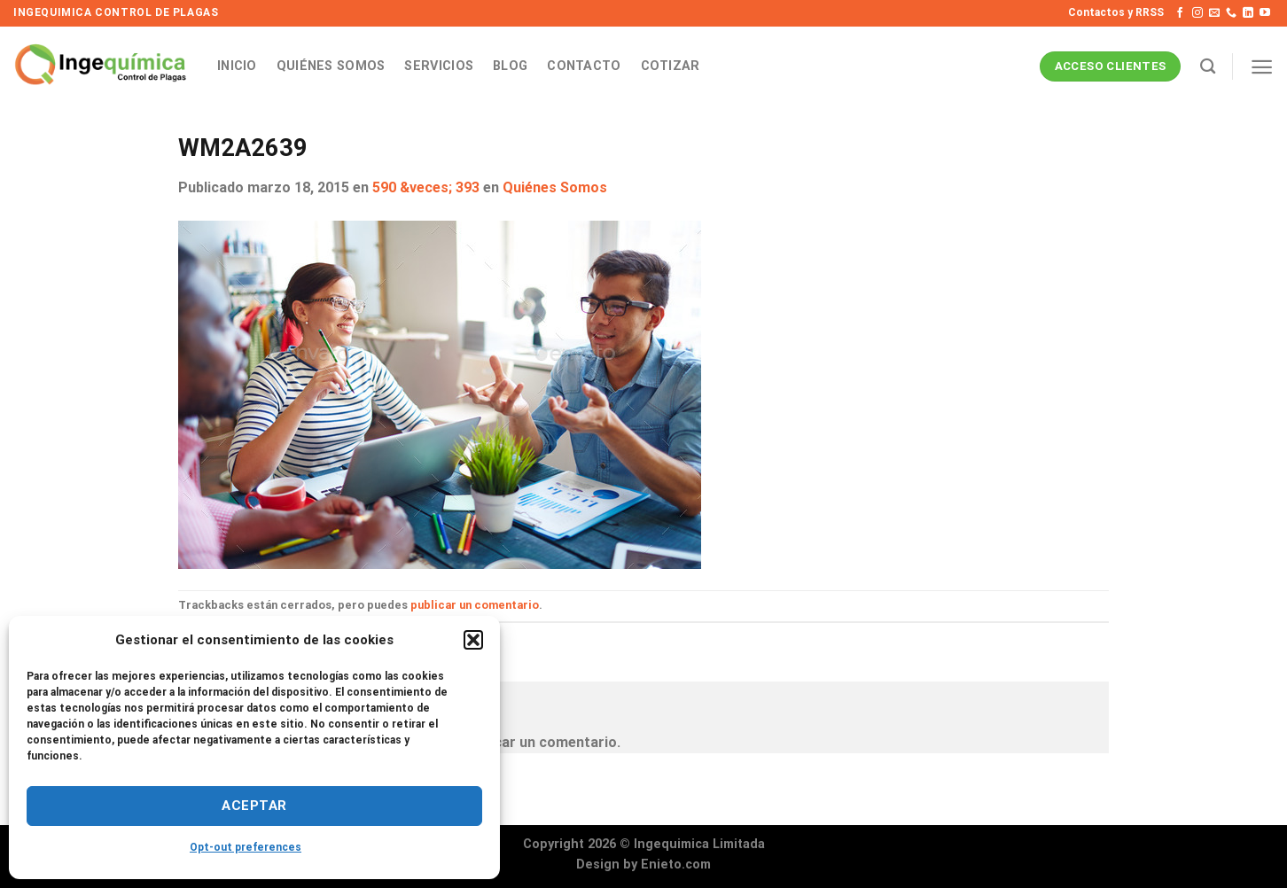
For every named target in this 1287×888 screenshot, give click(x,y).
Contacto (583, 66)
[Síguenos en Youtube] (1265, 13)
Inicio (237, 66)
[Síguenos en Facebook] (1179, 13)
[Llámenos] (1231, 13)
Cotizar (670, 66)
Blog (510, 66)
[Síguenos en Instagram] (1197, 13)
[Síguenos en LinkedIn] (1248, 13)
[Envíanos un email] (1214, 13)
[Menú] (1262, 66)
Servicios (438, 66)
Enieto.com (676, 864)
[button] (473, 640)
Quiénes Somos (331, 66)
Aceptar (254, 806)
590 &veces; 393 (426, 187)
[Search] (1207, 67)
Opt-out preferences (245, 847)
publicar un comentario (474, 604)
